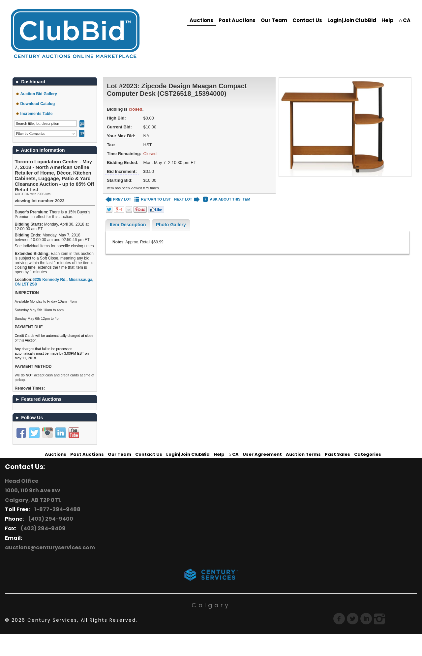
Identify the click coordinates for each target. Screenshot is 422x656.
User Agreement (262, 454)
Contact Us (307, 20)
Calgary (211, 605)
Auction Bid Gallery (38, 94)
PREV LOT (118, 199)
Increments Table (36, 113)
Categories (367, 454)
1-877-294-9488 (56, 509)
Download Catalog (37, 103)
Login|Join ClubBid (351, 20)
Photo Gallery (171, 224)
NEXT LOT (186, 199)
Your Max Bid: (121, 135)
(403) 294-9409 (42, 528)
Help (387, 20)
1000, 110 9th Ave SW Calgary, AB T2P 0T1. (33, 495)
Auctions (201, 20)
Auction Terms (303, 454)
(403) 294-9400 (49, 519)
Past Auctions (237, 20)
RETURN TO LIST (153, 199)
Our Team (274, 20)
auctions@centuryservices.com (50, 547)
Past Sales (337, 454)
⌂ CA (404, 20)
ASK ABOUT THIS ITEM (226, 199)
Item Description (128, 224)
